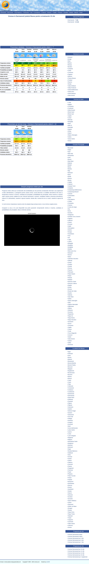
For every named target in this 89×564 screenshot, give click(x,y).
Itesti (69, 426)
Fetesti (70, 222)
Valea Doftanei (72, 86)
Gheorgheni (71, 228)
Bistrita (70, 169)
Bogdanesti (71, 370)
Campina (70, 68)
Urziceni (70, 335)
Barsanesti (71, 361)
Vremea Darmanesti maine (75, 536)
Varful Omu (71, 91)
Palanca (70, 462)
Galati (54, 12)
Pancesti (70, 464)
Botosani (70, 172)
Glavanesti (71, 414)
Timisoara (26, 12)
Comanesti (71, 388)
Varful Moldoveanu (73, 89)
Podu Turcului (71, 475)
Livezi (69, 433)
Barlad (69, 165)
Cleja (69, 384)
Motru (69, 256)
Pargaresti (71, 468)
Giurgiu (70, 232)
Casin (69, 382)
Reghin (70, 285)
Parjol (69, 472)
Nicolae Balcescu (72, 451)
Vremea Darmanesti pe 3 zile (76, 538)
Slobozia (70, 310)
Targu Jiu (70, 316)
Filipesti (70, 405)
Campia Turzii (71, 186)
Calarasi (70, 184)
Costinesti (70, 108)
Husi (69, 235)
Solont (69, 502)
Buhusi (70, 378)
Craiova (43, 12)
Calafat (70, 182)
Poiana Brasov (72, 78)
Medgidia (70, 247)
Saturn (70, 133)
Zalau (69, 342)
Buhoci (70, 376)
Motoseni (70, 447)
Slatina (70, 308)
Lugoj (69, 239)
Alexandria (71, 155)
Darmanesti (71, 395)
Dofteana (70, 399)
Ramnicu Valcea (72, 283)
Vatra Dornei (71, 95)
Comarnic (70, 72)
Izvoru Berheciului (73, 428)
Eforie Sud (71, 114)
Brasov (49, 12)
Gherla (70, 230)
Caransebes (71, 195)
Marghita (70, 245)
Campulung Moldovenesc (75, 190)
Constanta (37, 12)
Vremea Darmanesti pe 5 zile (76, 540)
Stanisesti (70, 504)
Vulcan (70, 340)
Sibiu (69, 302)
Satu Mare (71, 296)
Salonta (70, 295)
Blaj (69, 170)
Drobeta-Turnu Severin (74, 216)
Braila (71, 12)
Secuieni (70, 498)
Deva (69, 211)
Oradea (66, 12)
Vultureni (70, 525)
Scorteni (70, 497)
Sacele (70, 293)
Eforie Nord (71, 112)
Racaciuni (70, 481)
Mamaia (70, 119)
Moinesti (70, 253)
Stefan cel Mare (72, 506)
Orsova (70, 268)
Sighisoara (71, 306)
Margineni (70, 443)
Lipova (70, 432)
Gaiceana (70, 407)
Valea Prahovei (72, 87)
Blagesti (70, 369)
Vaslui (69, 337)
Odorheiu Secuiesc (73, 258)
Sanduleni (70, 489)
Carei (69, 197)
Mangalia (70, 121)
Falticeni (70, 220)
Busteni (70, 66)
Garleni (70, 409)
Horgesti (70, 422)
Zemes (70, 527)
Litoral (69, 117)
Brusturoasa (71, 372)
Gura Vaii (70, 416)
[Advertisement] (32, 31)
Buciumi (70, 374)
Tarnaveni (70, 321)
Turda (69, 331)
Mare (69, 123)
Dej (69, 209)
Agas (69, 351)
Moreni (70, 254)
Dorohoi (70, 212)
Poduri (69, 477)
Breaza (70, 65)
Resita (69, 287)
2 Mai (69, 102)
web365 (48, 562)
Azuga (69, 59)
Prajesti (70, 479)
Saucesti (70, 495)
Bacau (76, 12)
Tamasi (70, 510)
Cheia (69, 70)
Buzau (69, 180)
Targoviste (71, 314)
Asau (69, 355)
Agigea (70, 104)
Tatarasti (70, 516)
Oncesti (70, 456)
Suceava (70, 312)
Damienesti (71, 393)
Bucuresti (10, 12)
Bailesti (70, 163)
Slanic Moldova (72, 500)
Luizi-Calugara (72, 435)
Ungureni (70, 519)
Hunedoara (71, 233)
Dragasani (71, 214)
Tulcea (70, 329)
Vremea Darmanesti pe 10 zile (76, 549)
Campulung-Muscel (73, 191)
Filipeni (70, 403)
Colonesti (70, 386)
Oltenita (70, 260)
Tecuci (69, 323)
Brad (69, 174)
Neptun (70, 129)
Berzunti (70, 367)
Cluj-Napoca (18, 12)
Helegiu (70, 418)
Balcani (70, 359)
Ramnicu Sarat (72, 281)
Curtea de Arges (72, 207)
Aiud (69, 151)
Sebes (69, 298)
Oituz (69, 454)
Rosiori (70, 487)
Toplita (69, 327)
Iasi (31, 12)
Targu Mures (71, 318)
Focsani (70, 224)
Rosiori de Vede (72, 291)
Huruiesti (70, 424)
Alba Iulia (70, 153)
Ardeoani (70, 353)
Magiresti (70, 437)
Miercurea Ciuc (72, 251)
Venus (69, 140)
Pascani (70, 270)
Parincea (70, 470)
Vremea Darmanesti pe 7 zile (76, 542)
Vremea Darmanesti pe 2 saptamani (77, 557)
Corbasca (70, 390)
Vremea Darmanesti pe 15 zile (76, 555)
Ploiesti (60, 12)
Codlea (70, 201)
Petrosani (70, 272)
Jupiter (70, 116)
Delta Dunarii (71, 110)
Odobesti (70, 453)
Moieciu (70, 76)
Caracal (70, 193)
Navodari (70, 127)
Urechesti (70, 521)
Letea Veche (71, 430)
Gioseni (70, 412)
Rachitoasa (71, 483)
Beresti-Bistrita (72, 363)
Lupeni (70, 241)
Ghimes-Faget (72, 411)
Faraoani (70, 401)
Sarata (70, 491)
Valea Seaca (71, 523)
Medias (70, 249)
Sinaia (69, 84)
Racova (70, 485)
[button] (24, 230)
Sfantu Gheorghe (72, 135)
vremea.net (6, 10)
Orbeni (70, 460)
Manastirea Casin (72, 441)
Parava (70, 466)
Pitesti (69, 275)
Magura (70, 439)
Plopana (70, 474)
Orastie (70, 266)
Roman (70, 289)
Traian (69, 518)
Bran (69, 61)
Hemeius (70, 420)
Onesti (69, 262)
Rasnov (70, 82)
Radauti (70, 279)
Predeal (70, 80)
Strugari (70, 508)
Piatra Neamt (71, 274)
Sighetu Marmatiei (73, 304)
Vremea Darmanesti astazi (75, 534)
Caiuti (69, 380)
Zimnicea (70, 344)
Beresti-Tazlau (72, 365)
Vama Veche (71, 139)
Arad (81, 12)
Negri (69, 449)
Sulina (69, 137)
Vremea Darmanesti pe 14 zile (76, 553)
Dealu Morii (71, 397)
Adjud (69, 149)
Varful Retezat (72, 93)
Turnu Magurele (72, 333)
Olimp (69, 131)
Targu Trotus (71, 514)
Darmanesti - (73, 20)
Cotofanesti (71, 391)
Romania (3, 12)
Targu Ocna (71, 512)
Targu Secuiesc (72, 319)
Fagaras (70, 74)
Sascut (70, 493)
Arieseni (70, 57)
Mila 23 (70, 125)
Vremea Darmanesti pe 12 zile (76, 551)
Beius (69, 167)
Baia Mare (71, 161)
